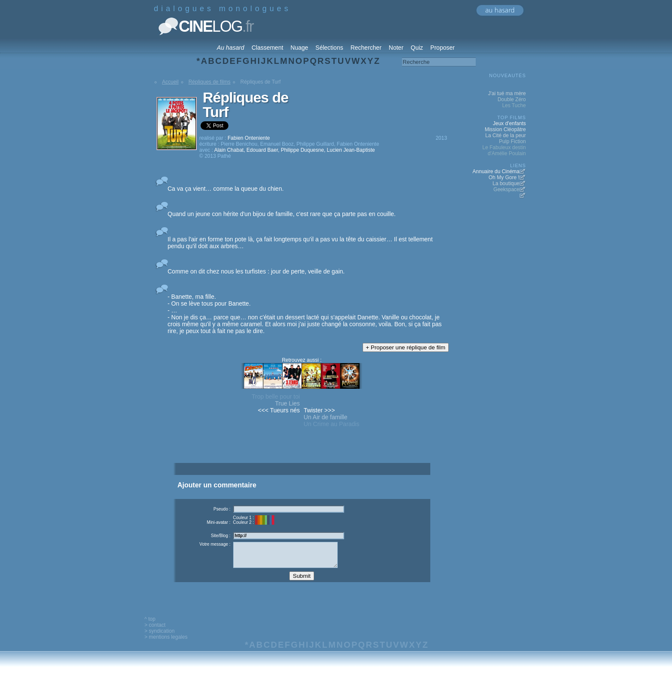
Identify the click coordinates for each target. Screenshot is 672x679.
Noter (396, 47)
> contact (154, 631)
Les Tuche (514, 105)
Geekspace (506, 189)
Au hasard (230, 47)
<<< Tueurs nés (279, 410)
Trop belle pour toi (276, 396)
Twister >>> (319, 410)
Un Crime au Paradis (332, 424)
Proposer (442, 47)
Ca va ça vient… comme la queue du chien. (226, 188)
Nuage (299, 47)
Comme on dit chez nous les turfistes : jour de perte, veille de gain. (256, 271)
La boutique (505, 183)
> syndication (159, 637)
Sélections (329, 47)
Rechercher (366, 47)
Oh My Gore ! (504, 177)
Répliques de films (210, 82)
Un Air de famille (326, 417)
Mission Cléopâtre (505, 129)
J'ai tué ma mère (507, 93)
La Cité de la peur (505, 135)
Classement (267, 47)
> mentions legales (165, 643)
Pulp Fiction (512, 141)
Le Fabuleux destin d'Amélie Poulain (504, 150)
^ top (150, 625)
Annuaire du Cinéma (496, 171)
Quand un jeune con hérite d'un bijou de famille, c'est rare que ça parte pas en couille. (282, 213)
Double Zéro (512, 99)
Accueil (170, 82)
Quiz (417, 47)
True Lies (287, 403)
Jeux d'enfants (509, 123)
